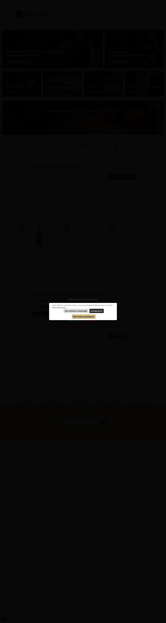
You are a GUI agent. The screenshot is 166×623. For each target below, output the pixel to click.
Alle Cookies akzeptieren (83, 317)
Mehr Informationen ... (59, 307)
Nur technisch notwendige (76, 311)
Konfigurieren (96, 311)
